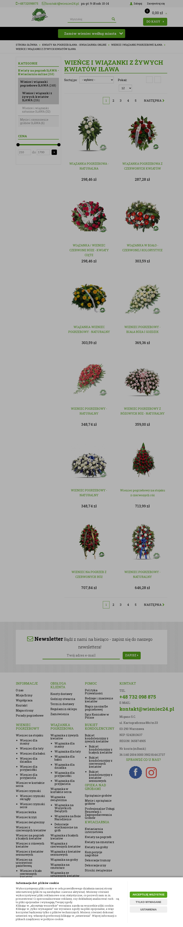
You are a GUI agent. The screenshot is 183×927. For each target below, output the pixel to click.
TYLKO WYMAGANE (148, 902)
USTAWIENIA (148, 909)
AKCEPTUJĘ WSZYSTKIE (148, 894)
